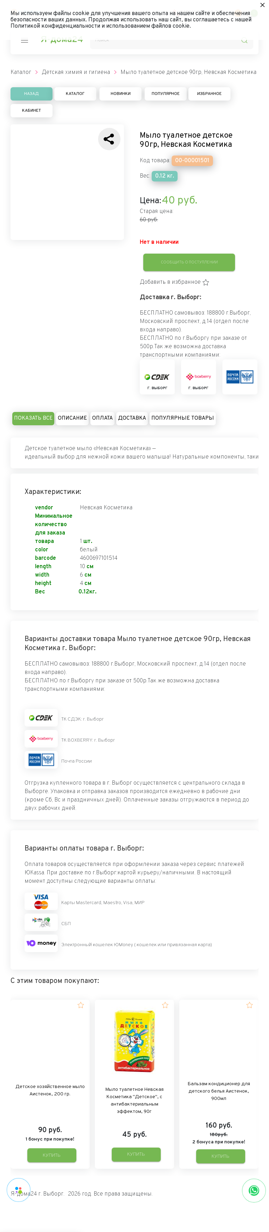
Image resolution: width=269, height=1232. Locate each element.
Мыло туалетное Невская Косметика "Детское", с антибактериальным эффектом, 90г (134, 1100)
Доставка (132, 418)
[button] (174, 282)
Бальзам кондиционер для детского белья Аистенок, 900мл (219, 1091)
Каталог (75, 94)
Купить (52, 1155)
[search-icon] (244, 40)
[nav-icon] (24, 40)
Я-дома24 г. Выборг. (37, 1194)
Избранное (209, 94)
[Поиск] (171, 40)
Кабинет (31, 110)
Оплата (102, 418)
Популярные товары (182, 418)
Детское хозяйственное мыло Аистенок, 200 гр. (50, 1090)
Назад (31, 94)
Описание (72, 418)
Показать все (33, 418)
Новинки (121, 94)
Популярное (166, 94)
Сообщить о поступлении (189, 262)
